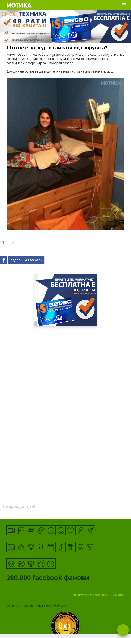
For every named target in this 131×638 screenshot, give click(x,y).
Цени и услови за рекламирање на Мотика (97, 595)
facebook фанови (65, 578)
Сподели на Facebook (25, 260)
